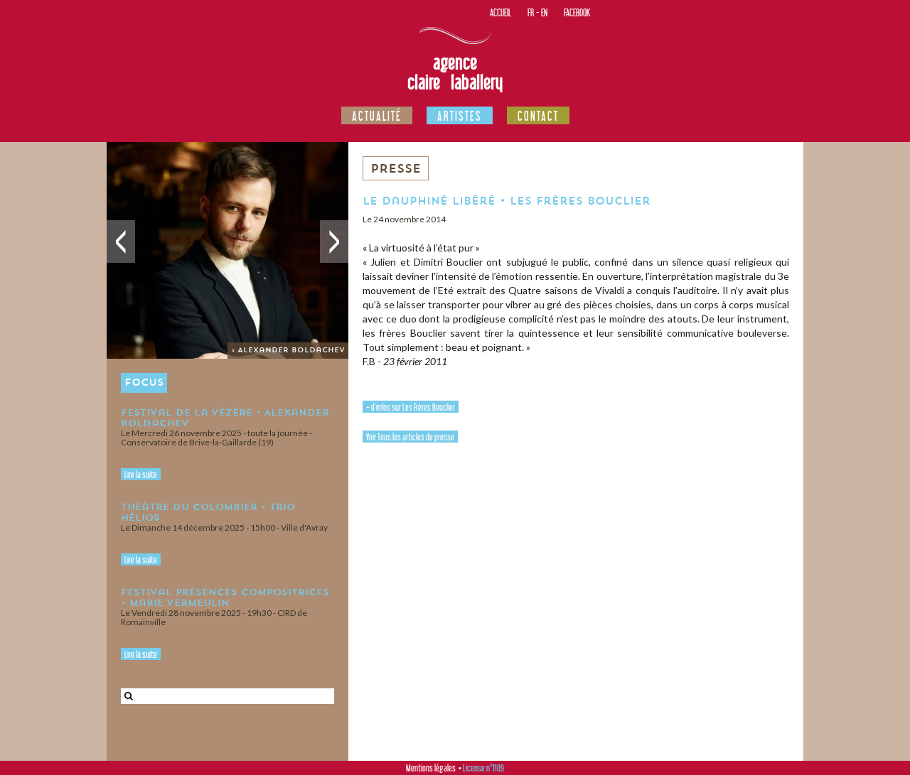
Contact (538, 116)
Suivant (334, 241)
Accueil (500, 12)
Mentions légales (431, 768)
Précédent (121, 241)
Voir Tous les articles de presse (410, 437)
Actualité (377, 116)
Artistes (459, 116)
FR (531, 12)
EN (544, 12)
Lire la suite (140, 474)
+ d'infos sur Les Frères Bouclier (410, 407)
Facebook (577, 12)
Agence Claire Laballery (455, 72)
